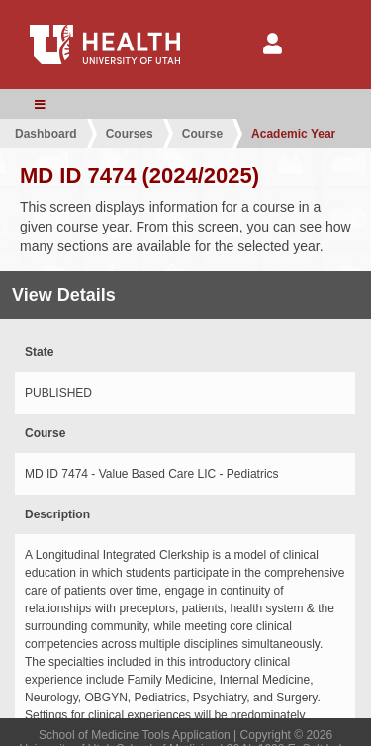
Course (202, 133)
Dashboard (46, 133)
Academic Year (293, 133)
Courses (129, 133)
